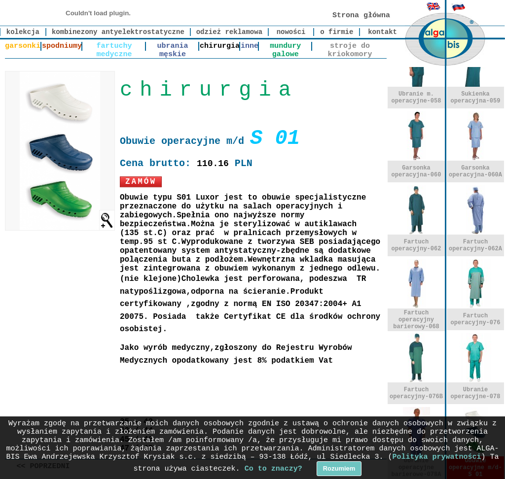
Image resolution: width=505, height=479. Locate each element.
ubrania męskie (172, 46)
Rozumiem (339, 468)
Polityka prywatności (437, 457)
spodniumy (62, 46)
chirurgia (220, 46)
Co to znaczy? (273, 469)
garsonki (22, 46)
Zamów (140, 181)
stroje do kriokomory (349, 46)
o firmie (336, 32)
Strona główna (361, 15)
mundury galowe (285, 46)
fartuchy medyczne (114, 46)
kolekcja (22, 32)
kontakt (382, 32)
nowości (291, 32)
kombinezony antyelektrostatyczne (118, 32)
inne (249, 46)
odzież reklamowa (229, 32)
